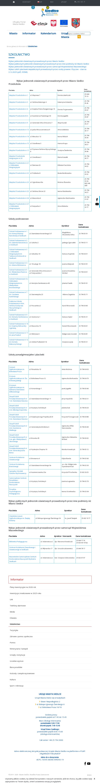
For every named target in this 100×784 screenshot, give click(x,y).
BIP (39, 2)
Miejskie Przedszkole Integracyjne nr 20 (17, 157)
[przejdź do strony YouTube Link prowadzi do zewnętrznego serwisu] (88, 763)
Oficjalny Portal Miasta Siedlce (19, 23)
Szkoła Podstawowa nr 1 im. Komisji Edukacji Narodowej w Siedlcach (18, 233)
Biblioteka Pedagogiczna (18, 541)
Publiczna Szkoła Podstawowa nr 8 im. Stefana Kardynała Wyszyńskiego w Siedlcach (16, 305)
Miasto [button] (13, 33)
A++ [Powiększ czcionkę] (65, 8)
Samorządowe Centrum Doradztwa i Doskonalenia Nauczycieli (17, 481)
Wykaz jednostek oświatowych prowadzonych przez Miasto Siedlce (36, 61)
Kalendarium (48, 33)
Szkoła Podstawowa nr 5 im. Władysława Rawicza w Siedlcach (18, 272)
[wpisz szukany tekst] (79, 33)
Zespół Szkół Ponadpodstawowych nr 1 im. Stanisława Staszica (18, 398)
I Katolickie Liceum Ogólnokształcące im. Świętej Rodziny (19, 518)
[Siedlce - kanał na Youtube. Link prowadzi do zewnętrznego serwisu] (97, 204)
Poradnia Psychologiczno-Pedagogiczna (15, 491)
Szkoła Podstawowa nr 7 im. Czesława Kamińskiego (18, 294)
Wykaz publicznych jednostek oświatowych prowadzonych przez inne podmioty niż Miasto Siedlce (49, 64)
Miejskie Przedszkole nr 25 (19, 191)
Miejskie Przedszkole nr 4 (18, 109)
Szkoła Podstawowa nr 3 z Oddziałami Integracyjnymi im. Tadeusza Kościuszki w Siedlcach (18, 253)
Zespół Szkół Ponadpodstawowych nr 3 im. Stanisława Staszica (18, 417)
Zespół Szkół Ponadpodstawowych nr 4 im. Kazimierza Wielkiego (18, 427)
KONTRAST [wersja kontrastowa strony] (43, 7)
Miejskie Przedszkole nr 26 (19, 198)
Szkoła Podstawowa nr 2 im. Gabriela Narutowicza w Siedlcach (18, 242)
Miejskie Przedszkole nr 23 (19, 182)
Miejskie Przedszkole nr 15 (19, 143)
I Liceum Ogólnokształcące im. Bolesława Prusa (17, 369)
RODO (89, 775)
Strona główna (11, 46)
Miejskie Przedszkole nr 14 (19, 136)
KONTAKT (27, 2)
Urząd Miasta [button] (65, 35)
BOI (51, 2)
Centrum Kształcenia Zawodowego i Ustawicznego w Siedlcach (22, 548)
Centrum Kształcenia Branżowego (16, 465)
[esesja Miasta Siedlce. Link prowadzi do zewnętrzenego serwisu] (39, 23)
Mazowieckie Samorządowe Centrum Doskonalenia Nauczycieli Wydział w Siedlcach (22, 559)
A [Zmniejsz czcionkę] (60, 8)
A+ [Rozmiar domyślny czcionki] (62, 8)
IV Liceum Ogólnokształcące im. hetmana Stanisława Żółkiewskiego (17, 388)
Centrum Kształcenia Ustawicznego (16, 458)
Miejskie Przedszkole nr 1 (18, 95)
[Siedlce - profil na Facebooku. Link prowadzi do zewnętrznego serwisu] (97, 199)
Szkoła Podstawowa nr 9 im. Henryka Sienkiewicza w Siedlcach (18, 317)
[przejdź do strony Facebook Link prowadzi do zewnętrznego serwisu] (85, 763)
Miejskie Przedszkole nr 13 (19, 130)
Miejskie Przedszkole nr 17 (19, 150)
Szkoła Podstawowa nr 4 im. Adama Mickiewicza (18, 264)
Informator (22, 46)
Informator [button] (29, 33)
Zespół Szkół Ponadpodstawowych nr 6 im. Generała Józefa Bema (18, 449)
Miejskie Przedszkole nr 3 (18, 102)
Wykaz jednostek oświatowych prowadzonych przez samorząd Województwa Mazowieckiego (47, 66)
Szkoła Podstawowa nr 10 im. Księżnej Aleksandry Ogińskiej (18, 326)
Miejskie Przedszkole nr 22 (19, 173)
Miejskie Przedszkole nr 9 (18, 123)
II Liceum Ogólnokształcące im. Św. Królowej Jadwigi (18, 378)
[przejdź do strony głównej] (14, 1)
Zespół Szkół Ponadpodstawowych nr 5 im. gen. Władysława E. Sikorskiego (18, 438)
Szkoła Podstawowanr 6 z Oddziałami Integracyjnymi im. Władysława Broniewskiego (18, 283)
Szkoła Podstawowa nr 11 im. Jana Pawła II (18, 334)
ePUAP (64, 2)
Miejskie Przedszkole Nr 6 (18, 116)
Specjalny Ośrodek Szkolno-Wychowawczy (17, 472)
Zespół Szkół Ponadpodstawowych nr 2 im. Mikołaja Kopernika (18, 407)
